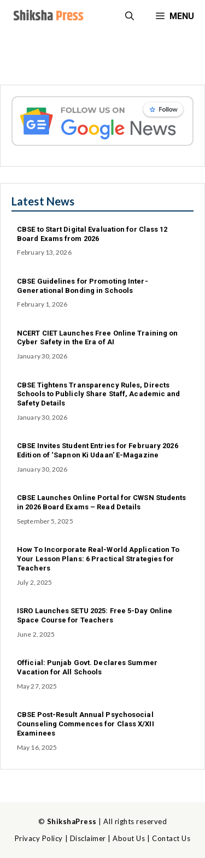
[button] (129, 16)
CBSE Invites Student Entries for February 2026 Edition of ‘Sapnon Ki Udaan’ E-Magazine (97, 450)
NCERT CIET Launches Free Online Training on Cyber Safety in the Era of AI (97, 337)
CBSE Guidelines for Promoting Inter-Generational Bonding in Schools (82, 286)
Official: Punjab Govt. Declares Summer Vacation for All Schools (87, 667)
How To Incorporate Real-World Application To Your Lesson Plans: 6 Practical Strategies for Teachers (98, 558)
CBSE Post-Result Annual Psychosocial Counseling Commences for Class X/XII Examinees (85, 723)
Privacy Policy (39, 838)
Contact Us (171, 838)
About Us (129, 838)
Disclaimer (88, 838)
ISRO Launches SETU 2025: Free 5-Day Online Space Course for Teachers (94, 615)
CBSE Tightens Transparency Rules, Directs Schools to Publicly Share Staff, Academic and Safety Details (98, 394)
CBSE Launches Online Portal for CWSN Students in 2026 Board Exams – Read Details (101, 502)
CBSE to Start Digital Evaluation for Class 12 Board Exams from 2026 (92, 234)
